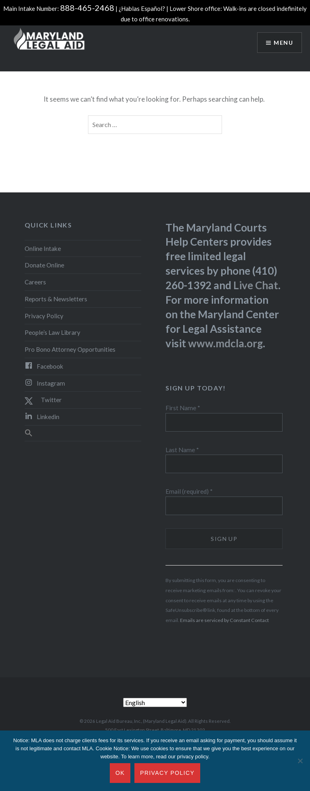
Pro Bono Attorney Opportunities (70, 349)
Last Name (182, 449)
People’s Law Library (52, 332)
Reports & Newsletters (56, 299)
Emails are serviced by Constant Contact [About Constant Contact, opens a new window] (224, 620)
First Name (182, 407)
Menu (283, 42)
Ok (120, 773)
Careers (35, 282)
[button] (83, 433)
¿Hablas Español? (142, 8)
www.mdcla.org (225, 343)
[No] (300, 761)
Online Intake (43, 248)
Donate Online (44, 265)
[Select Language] (155, 702)
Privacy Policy (44, 315)
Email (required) (189, 491)
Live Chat (255, 285)
